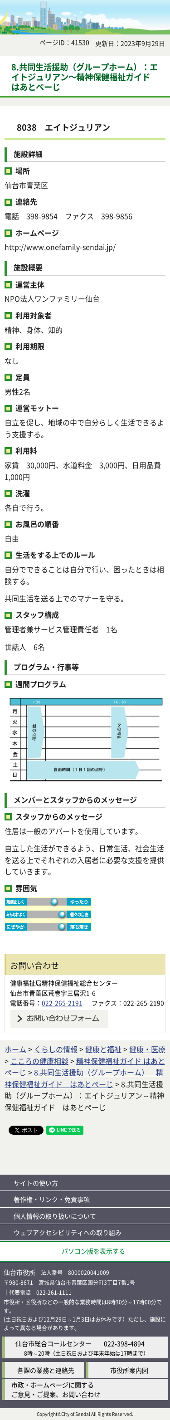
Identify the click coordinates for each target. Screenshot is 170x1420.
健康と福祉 (103, 1049)
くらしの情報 (56, 1049)
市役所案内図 (129, 1370)
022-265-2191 (62, 1002)
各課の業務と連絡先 (45, 1370)
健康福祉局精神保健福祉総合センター (64, 982)
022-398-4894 (124, 1343)
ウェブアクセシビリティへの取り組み (67, 1232)
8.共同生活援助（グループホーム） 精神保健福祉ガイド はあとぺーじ (84, 1078)
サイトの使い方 (36, 1182)
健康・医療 (147, 1049)
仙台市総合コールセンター (53, 1343)
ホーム (15, 1049)
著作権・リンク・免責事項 (52, 1199)
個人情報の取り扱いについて (55, 1215)
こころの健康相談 (39, 1060)
